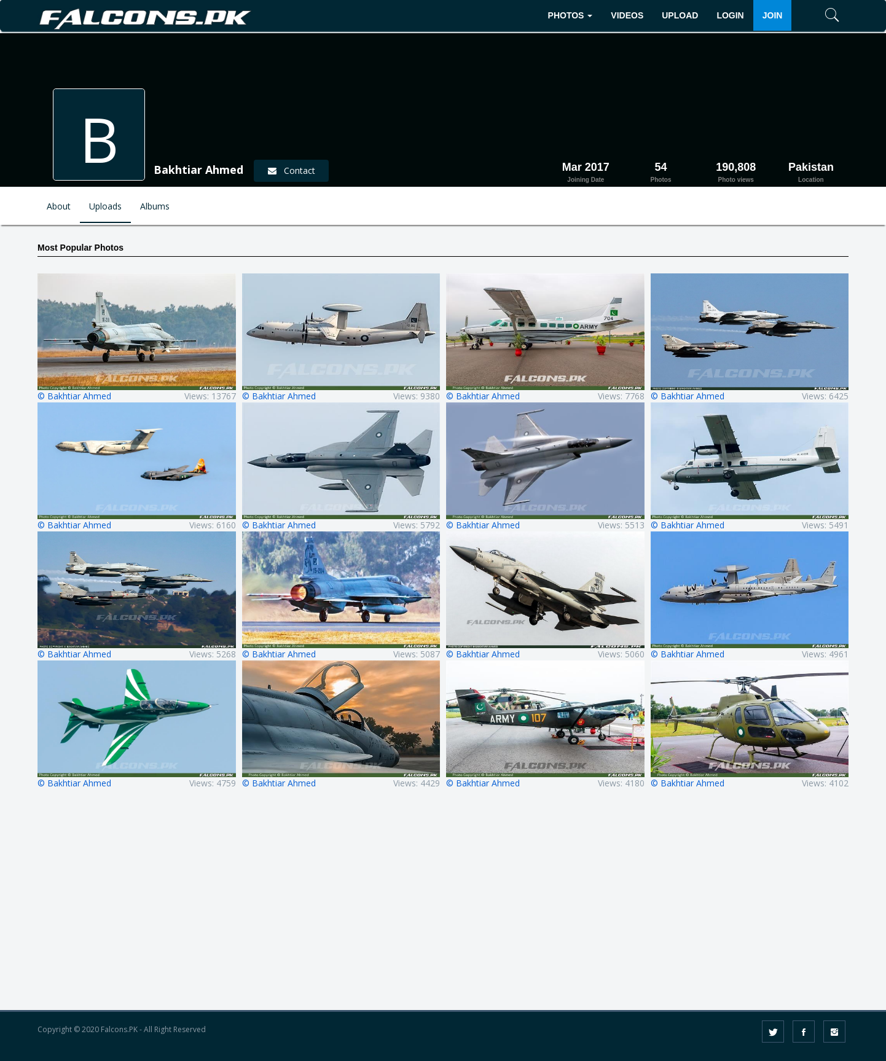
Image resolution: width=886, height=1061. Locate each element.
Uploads (105, 206)
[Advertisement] (443, 908)
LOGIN (729, 15)
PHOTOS (570, 15)
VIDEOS (627, 15)
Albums (155, 206)
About (59, 206)
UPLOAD (680, 15)
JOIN (773, 15)
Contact (291, 170)
